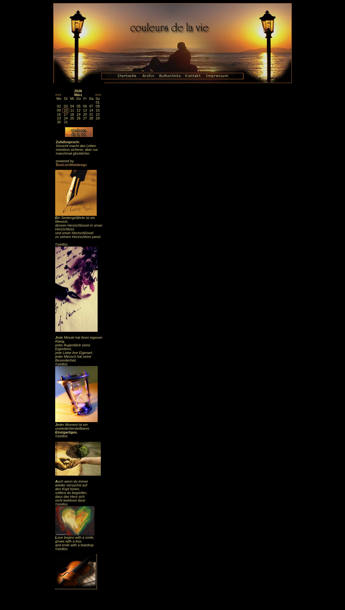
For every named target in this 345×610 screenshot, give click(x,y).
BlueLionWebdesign (71, 165)
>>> (98, 95)
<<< (58, 95)
